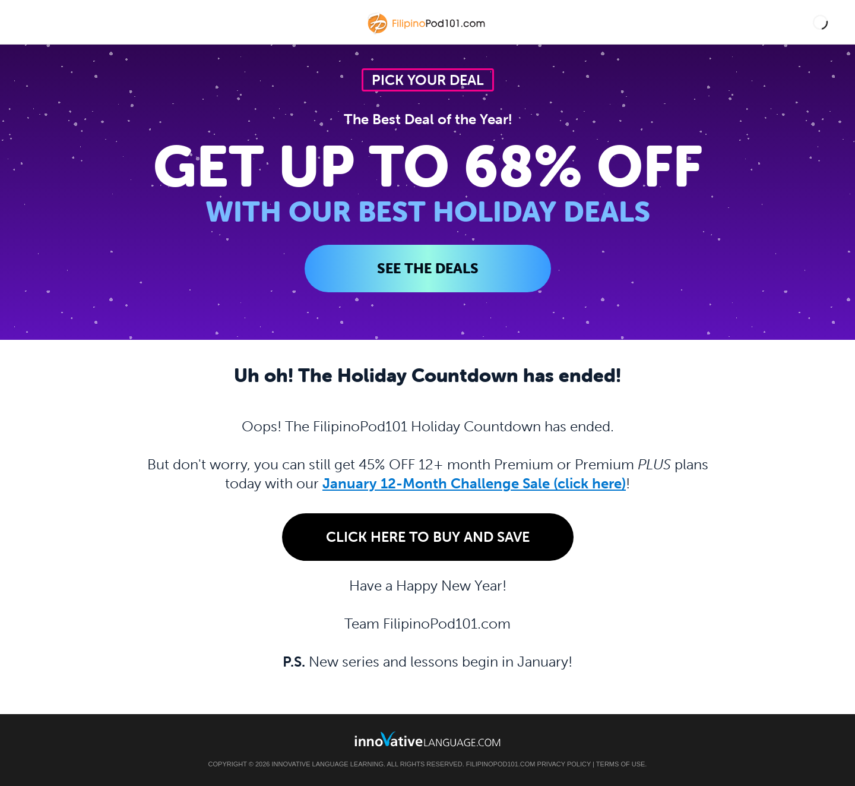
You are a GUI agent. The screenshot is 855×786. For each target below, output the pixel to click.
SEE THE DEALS (428, 268)
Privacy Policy (564, 764)
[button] (820, 22)
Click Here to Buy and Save (428, 536)
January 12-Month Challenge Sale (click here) (474, 483)
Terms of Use (620, 764)
